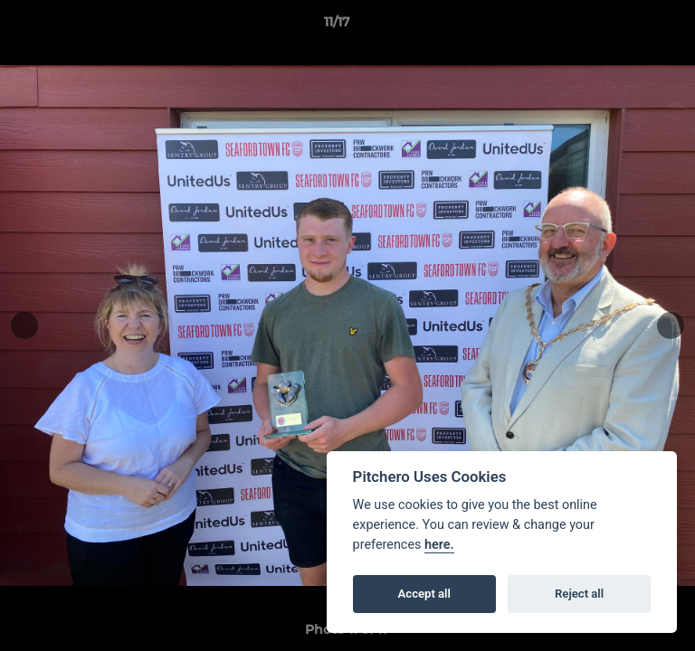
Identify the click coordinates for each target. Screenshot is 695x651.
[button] (630, 26)
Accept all (424, 593)
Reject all (579, 593)
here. (439, 544)
